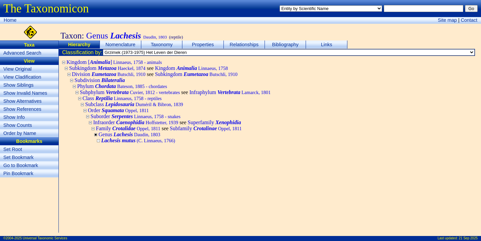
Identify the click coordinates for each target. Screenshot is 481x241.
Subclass (134, 104)
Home (10, 20)
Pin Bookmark (18, 173)
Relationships (244, 44)
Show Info (14, 117)
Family (128, 128)
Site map (447, 20)
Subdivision (99, 80)
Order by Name (19, 133)
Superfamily (214, 122)
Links (326, 44)
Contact (469, 20)
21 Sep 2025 (468, 238)
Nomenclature (121, 44)
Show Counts (17, 125)
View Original (17, 69)
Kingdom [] (114, 62)
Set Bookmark (18, 157)
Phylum (122, 86)
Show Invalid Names (25, 93)
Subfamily (206, 128)
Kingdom (191, 68)
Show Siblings (18, 85)
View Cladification (22, 77)
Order (118, 110)
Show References (22, 109)
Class (122, 98)
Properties (203, 44)
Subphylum (130, 92)
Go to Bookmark (20, 165)
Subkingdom (107, 68)
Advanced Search (22, 53)
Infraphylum (230, 92)
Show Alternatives (22, 101)
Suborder (135, 116)
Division (108, 74)
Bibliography (285, 44)
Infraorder (135, 122)
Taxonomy (162, 44)
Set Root (12, 149)
